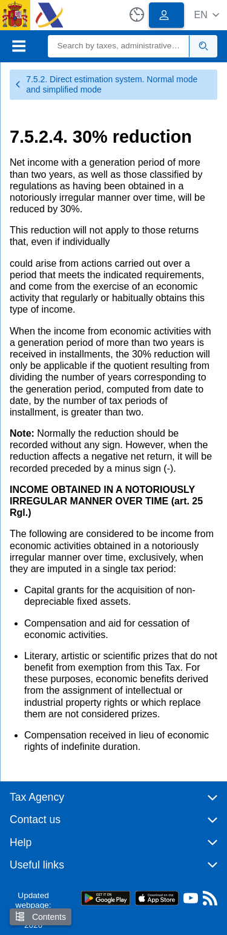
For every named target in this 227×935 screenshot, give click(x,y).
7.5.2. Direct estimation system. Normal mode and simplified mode (106, 84)
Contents (40, 916)
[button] (206, 14)
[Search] (119, 46)
